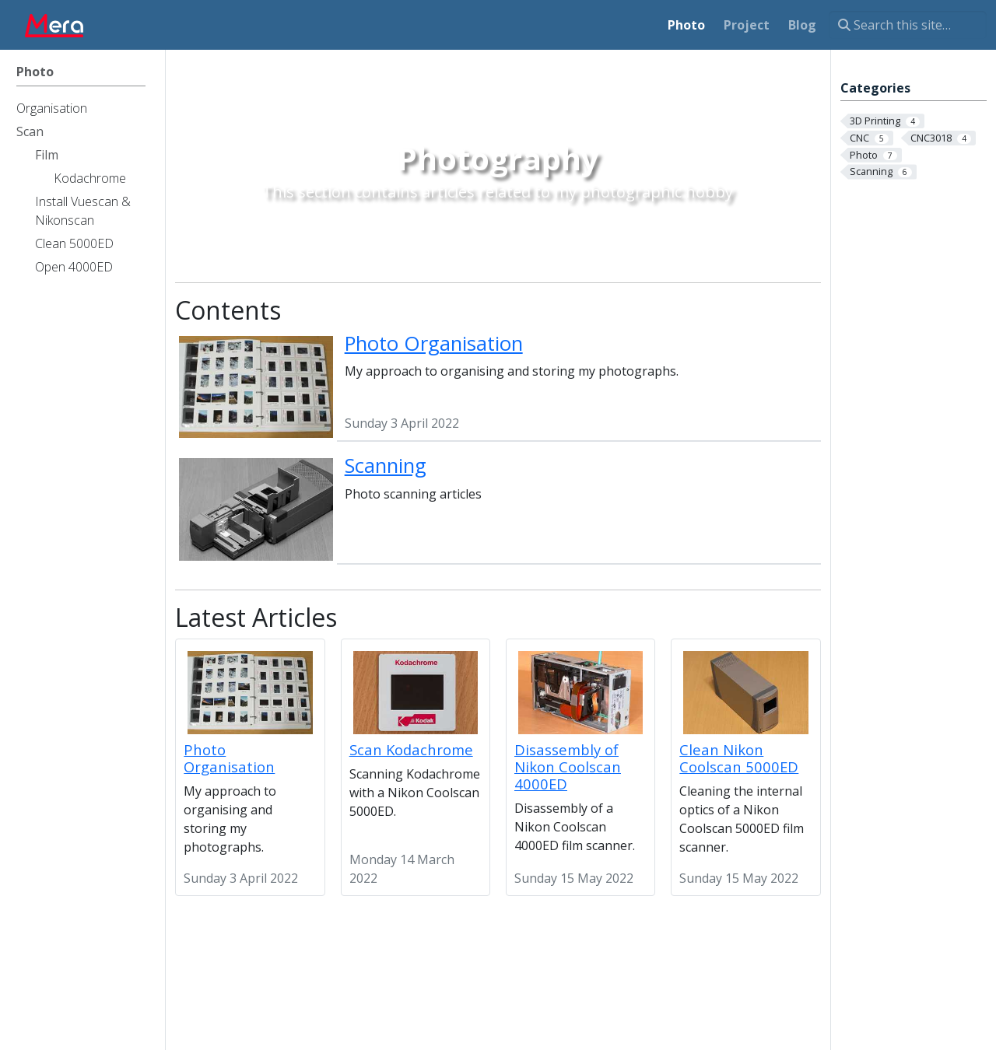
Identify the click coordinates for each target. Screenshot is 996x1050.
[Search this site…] (908, 25)
